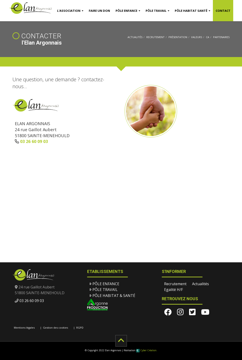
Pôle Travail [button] (156, 11)
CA (207, 37)
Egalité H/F (173, 289)
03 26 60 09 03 (34, 141)
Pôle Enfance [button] (126, 11)
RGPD (79, 327)
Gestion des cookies (55, 327)
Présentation (177, 37)
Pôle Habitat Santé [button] (191, 11)
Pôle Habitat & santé (113, 295)
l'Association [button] (68, 11)
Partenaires (221, 37)
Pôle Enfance (105, 283)
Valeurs (196, 37)
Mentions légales (24, 327)
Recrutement (155, 37)
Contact (223, 11)
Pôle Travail (105, 289)
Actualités (135, 37)
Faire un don (99, 11)
